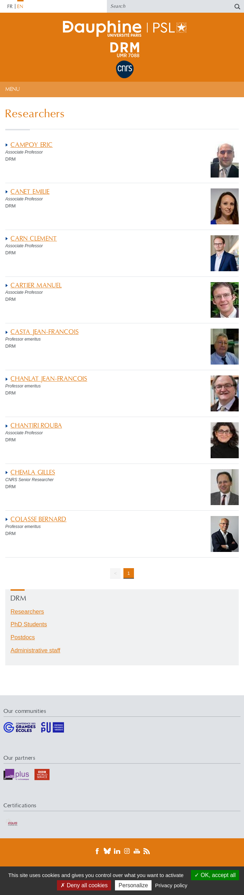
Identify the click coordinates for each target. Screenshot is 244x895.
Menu (12, 89)
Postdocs (23, 637)
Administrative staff (35, 650)
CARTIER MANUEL (36, 285)
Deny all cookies (84, 885)
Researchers (27, 611)
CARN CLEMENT (34, 239)
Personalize (133, 885)
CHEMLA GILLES (33, 472)
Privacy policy (171, 885)
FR (10, 7)
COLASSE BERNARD (38, 519)
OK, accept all (215, 875)
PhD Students (29, 624)
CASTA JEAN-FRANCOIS (44, 332)
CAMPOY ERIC (32, 145)
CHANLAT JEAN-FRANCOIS (49, 379)
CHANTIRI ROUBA (36, 426)
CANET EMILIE (30, 192)
